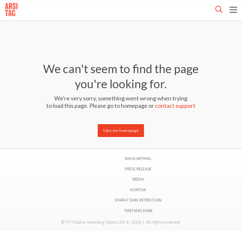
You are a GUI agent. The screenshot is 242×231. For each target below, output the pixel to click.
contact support (175, 105)
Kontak (138, 190)
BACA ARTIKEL (138, 158)
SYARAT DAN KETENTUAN (138, 200)
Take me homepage (121, 130)
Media (138, 179)
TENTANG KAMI (138, 210)
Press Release (138, 169)
